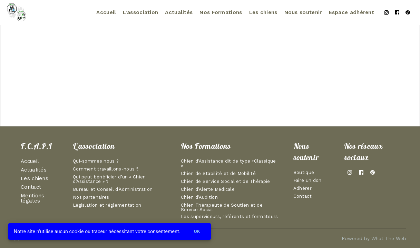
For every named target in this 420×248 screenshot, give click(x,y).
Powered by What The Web (374, 238)
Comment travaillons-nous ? (106, 169)
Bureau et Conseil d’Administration (113, 189)
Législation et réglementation (107, 205)
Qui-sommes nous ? (96, 161)
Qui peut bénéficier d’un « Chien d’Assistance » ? (109, 179)
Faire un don (307, 180)
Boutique (303, 172)
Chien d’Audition (199, 197)
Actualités (179, 12)
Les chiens (263, 12)
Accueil (106, 12)
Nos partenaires (91, 197)
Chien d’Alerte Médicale (208, 189)
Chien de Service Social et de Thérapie (225, 181)
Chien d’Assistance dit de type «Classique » (228, 163)
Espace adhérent (351, 12)
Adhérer (302, 188)
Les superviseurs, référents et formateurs (229, 217)
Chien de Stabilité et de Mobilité (218, 173)
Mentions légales (32, 198)
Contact (31, 187)
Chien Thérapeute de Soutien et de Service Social (222, 207)
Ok (197, 231)
